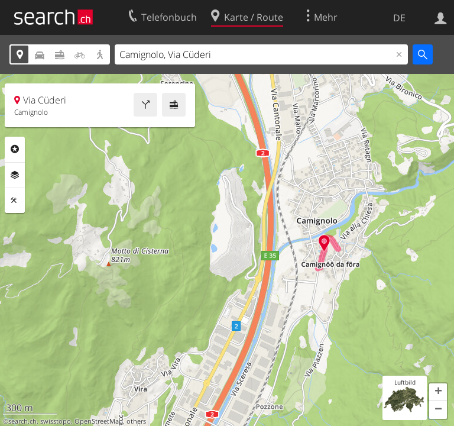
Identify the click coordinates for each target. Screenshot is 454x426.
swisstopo (55, 421)
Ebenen (15, 175)
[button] (438, 392)
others (136, 421)
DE (399, 17)
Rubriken (15, 149)
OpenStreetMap (98, 421)
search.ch (22, 421)
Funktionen (15, 200)
